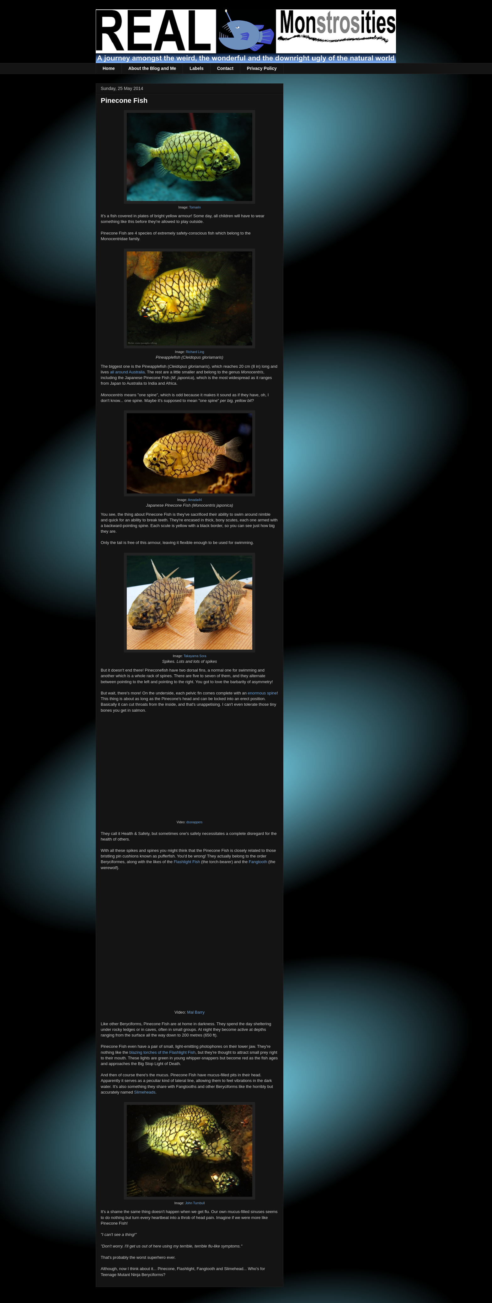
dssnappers (194, 822)
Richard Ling (195, 352)
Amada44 (195, 500)
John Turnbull (195, 1203)
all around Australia (127, 372)
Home (109, 68)
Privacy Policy (262, 68)
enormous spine (262, 693)
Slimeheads (144, 1092)
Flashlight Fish (187, 861)
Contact (225, 68)
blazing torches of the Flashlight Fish (162, 1052)
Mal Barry (196, 1012)
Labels (196, 68)
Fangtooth (258, 861)
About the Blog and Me (152, 68)
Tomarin (195, 207)
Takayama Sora (195, 656)
